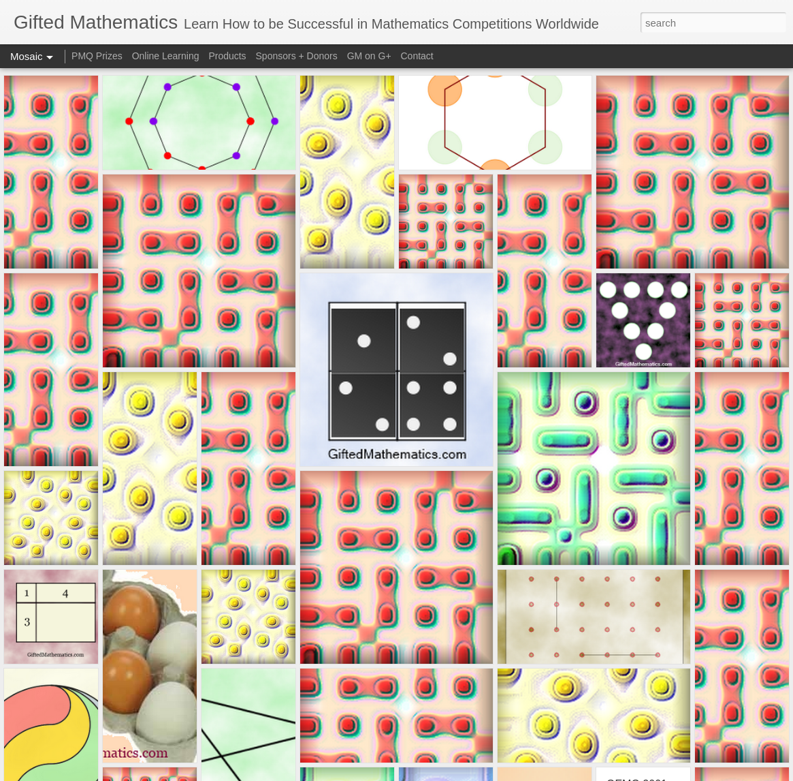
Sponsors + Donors (297, 55)
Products (227, 55)
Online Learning (165, 55)
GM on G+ (369, 55)
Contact (417, 55)
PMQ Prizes (97, 55)
